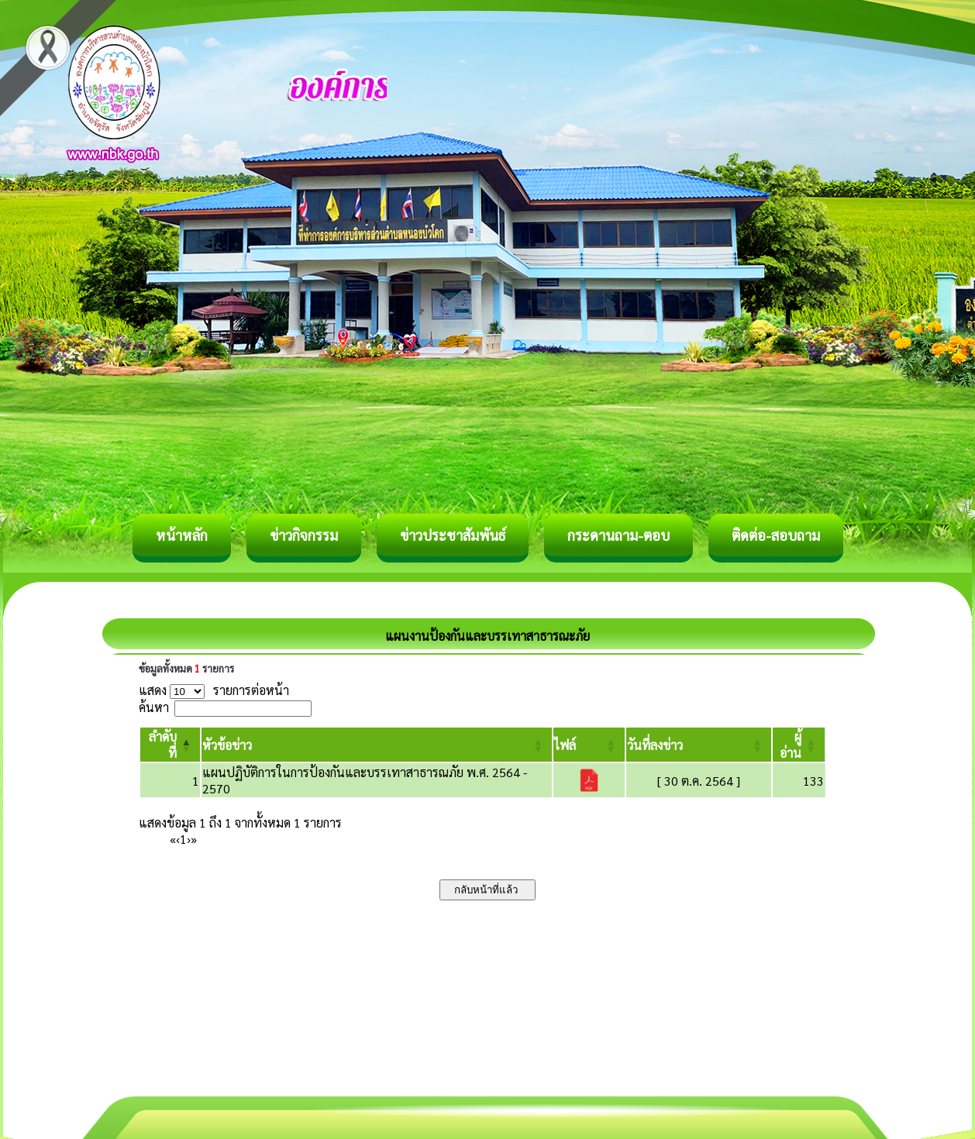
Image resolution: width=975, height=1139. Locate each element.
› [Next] (189, 839)
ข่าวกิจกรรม (304, 535)
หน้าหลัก (182, 535)
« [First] (173, 839)
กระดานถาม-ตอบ (618, 535)
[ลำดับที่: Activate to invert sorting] (170, 745)
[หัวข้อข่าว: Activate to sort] (377, 745)
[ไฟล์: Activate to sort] (589, 745)
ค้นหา (154, 707)
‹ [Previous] (178, 839)
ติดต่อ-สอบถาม (776, 535)
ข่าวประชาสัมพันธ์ (452, 535)
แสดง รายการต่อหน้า (214, 690)
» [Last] (194, 839)
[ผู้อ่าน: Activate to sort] (799, 745)
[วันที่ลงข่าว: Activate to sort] (698, 745)
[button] (227, 745)
